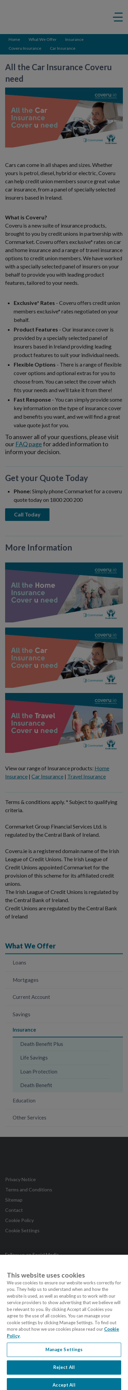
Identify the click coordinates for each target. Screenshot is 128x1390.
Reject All (64, 1373)
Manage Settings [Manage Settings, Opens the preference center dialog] (64, 1355)
